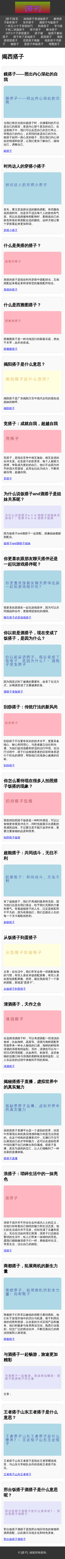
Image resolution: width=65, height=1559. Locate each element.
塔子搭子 (35, 29)
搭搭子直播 (11, 1158)
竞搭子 (8, 478)
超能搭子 (9, 922)
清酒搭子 (9, 1066)
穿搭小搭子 (11, 230)
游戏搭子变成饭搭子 (35, 18)
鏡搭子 (8, 150)
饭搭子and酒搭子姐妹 (17, 543)
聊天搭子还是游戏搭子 (17, 617)
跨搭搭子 (43, 26)
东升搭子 (28, 22)
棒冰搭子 (51, 29)
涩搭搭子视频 (31, 40)
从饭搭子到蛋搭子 (15, 988)
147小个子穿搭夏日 (18, 33)
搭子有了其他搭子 (24, 36)
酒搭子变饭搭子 (13, 691)
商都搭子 (9, 1339)
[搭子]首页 (12, 18)
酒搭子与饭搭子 (49, 22)
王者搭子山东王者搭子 (17, 1474)
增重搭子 (54, 44)
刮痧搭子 (9, 765)
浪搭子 (8, 1250)
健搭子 (15, 44)
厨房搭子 (46, 36)
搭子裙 (39, 33)
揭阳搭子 (9, 408)
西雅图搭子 (11, 348)
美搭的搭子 (11, 289)
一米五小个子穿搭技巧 (19, 26)
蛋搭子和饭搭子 (34, 44)
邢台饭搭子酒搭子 (15, 1539)
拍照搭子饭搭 (12, 837)
